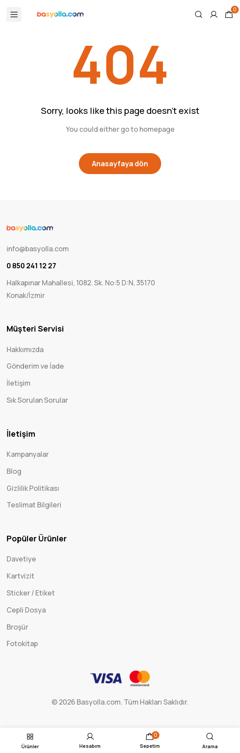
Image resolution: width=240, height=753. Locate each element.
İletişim (18, 383)
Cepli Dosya (26, 610)
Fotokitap (22, 643)
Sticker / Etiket (31, 593)
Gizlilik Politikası (33, 488)
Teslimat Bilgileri (34, 505)
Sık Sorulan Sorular (37, 400)
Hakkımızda (25, 349)
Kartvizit (20, 576)
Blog (14, 471)
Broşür (17, 627)
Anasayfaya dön (120, 163)
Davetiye (21, 559)
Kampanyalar (28, 454)
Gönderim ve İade (35, 366)
